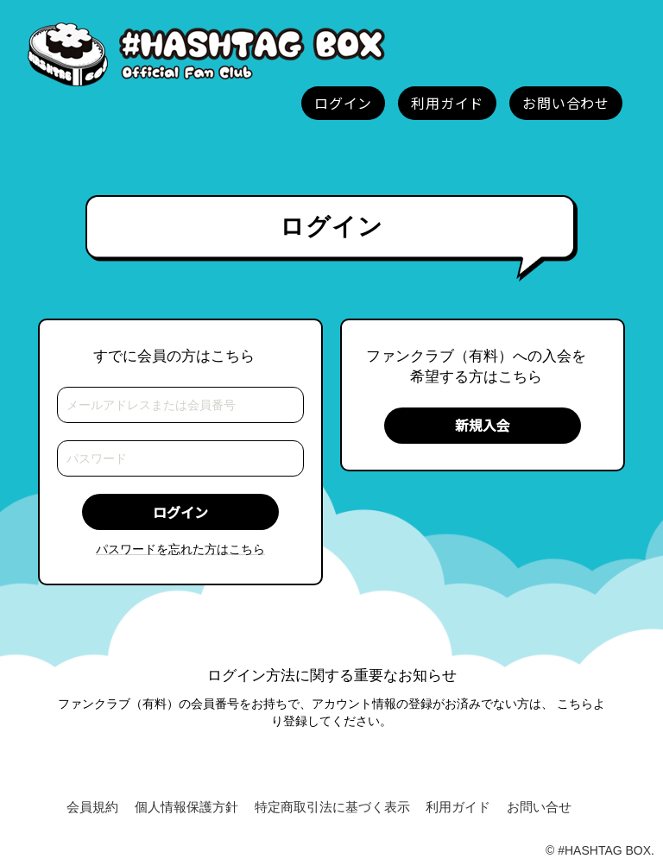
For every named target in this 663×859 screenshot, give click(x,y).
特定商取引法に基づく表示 (332, 806)
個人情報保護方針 (186, 806)
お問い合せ (539, 806)
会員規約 (92, 806)
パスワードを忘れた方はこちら (180, 549)
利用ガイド (458, 806)
